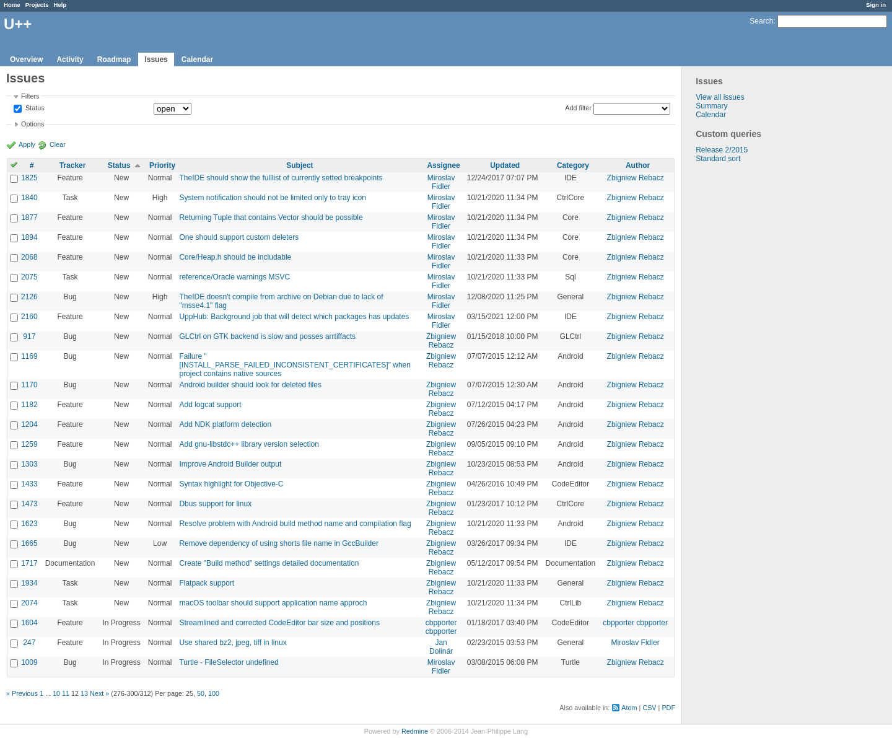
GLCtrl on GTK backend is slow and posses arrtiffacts (267, 336)
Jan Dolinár (441, 647)
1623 (29, 523)
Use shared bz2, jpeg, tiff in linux (232, 642)
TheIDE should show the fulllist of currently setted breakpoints (280, 178)
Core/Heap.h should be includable (235, 257)
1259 (29, 444)
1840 (29, 197)
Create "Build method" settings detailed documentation (269, 563)
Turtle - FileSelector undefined (228, 662)
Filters (30, 96)
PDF (668, 707)
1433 (29, 484)
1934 (29, 583)
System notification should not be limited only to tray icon (272, 197)
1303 (29, 464)
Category (573, 165)
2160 (29, 316)
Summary (711, 106)
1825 (29, 178)
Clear (58, 144)
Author (638, 165)
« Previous (22, 693)
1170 (29, 384)
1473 (29, 503)
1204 (29, 424)
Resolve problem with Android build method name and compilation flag (295, 523)
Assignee (443, 165)
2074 (29, 603)
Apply (27, 144)
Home (12, 4)
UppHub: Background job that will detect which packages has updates (294, 316)
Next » (99, 693)
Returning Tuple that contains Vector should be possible (270, 217)
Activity (69, 59)
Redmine (414, 731)
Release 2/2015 (722, 150)
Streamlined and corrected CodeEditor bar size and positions (279, 622)
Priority (162, 165)
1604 (29, 622)
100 (213, 693)
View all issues (720, 97)
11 (65, 693)
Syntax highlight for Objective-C (231, 484)
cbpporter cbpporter (441, 627)
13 (84, 693)
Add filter (578, 108)
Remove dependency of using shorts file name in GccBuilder (278, 543)
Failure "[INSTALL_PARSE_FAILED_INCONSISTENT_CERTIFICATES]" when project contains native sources (294, 365)
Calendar (197, 59)
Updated (505, 165)
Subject (299, 165)
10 (56, 693)
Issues (155, 59)
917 (29, 336)
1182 (29, 404)
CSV (649, 707)
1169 (29, 356)
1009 (29, 662)
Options (32, 124)
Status (34, 108)
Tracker (72, 165)
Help (60, 4)
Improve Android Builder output (230, 464)
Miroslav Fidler (441, 182)
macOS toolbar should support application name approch (273, 603)
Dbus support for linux (215, 503)
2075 (29, 277)
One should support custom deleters (239, 237)
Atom (629, 707)
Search (761, 21)
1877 (29, 217)
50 (200, 693)
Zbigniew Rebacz (635, 178)
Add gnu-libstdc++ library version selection (248, 444)
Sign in (876, 4)
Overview (26, 59)
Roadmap (114, 59)
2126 (29, 296)
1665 (29, 543)
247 (29, 642)
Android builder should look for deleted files (250, 384)
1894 (29, 237)
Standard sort (718, 158)
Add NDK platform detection (225, 424)
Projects (37, 4)
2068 (29, 257)
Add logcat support (210, 404)
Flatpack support (206, 583)
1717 (29, 563)
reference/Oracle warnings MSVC (234, 277)
